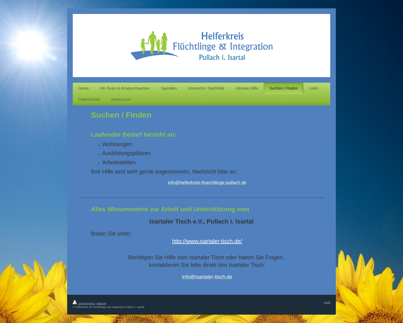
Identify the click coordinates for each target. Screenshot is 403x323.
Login (327, 302)
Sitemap (101, 303)
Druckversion (84, 303)
